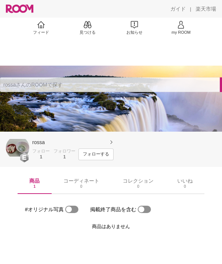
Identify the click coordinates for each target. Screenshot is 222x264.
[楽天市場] (206, 9)
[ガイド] (178, 9)
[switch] (71, 209)
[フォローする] (96, 154)
